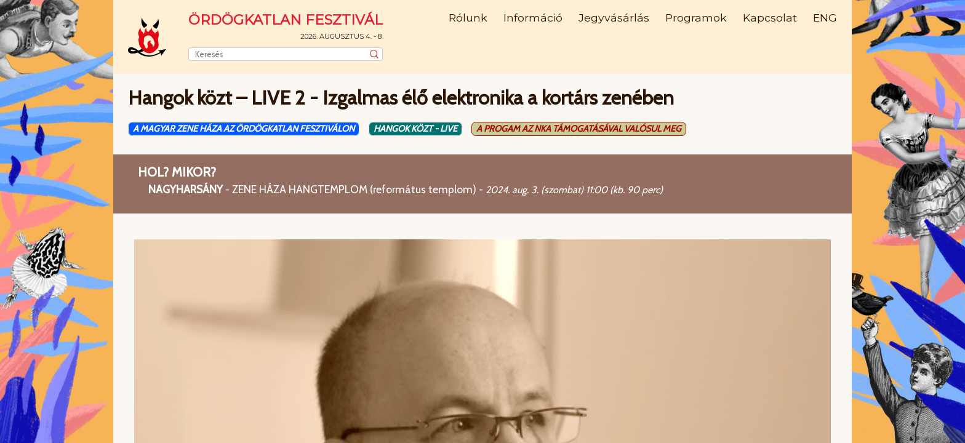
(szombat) (562, 190)
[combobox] (285, 54)
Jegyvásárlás (614, 17)
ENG (825, 17)
